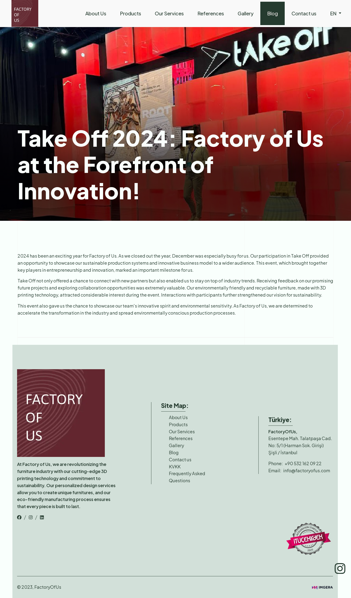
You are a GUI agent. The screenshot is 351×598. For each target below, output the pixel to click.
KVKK (175, 466)
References (210, 13)
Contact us (304, 13)
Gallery (246, 13)
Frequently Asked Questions (187, 477)
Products (130, 13)
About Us (95, 13)
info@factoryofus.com (306, 470)
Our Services (169, 13)
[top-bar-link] (19, 517)
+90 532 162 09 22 (303, 463)
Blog (272, 13)
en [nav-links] (335, 13)
